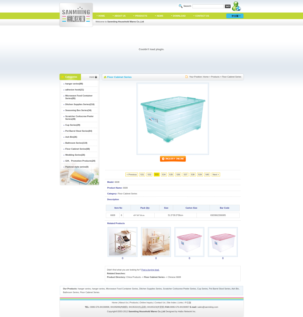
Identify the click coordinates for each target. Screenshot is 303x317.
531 (142, 174)
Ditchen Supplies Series (150, 288)
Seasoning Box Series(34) (78, 110)
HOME (102, 16)
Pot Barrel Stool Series (219, 288)
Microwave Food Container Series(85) (79, 96)
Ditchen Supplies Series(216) (79, 104)
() (122, 258)
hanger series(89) (74, 84)
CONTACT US (202, 16)
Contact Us (160, 302)
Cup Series (202, 288)
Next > (216, 174)
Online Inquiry (146, 302)
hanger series (84, 288)
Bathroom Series (71, 292)
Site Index (171, 302)
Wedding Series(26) (75, 155)
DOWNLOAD (179, 16)
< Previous (132, 174)
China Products (133, 277)
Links (180, 302)
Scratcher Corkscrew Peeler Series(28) (79, 117)
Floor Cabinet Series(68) (77, 149)
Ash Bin (235, 288)
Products (215, 77)
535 (171, 174)
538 (192, 174)
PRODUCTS (141, 16)
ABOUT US (120, 16)
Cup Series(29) (72, 125)
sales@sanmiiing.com (207, 307)
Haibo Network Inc (186, 311)
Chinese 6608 (174, 277)
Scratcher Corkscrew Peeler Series (179, 288)
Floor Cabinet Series (231, 77)
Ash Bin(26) (71, 137)
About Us (123, 302)
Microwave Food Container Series (122, 288)
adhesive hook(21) (74, 90)
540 (207, 174)
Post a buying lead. (150, 270)
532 (149, 174)
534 (164, 174)
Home (206, 77)
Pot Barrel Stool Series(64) (78, 131)
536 (178, 174)
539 (200, 174)
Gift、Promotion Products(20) (80, 161)
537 (185, 174)
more (91, 77)
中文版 (188, 302)
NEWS (160, 16)
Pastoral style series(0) (77, 167)
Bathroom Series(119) (76, 143)
